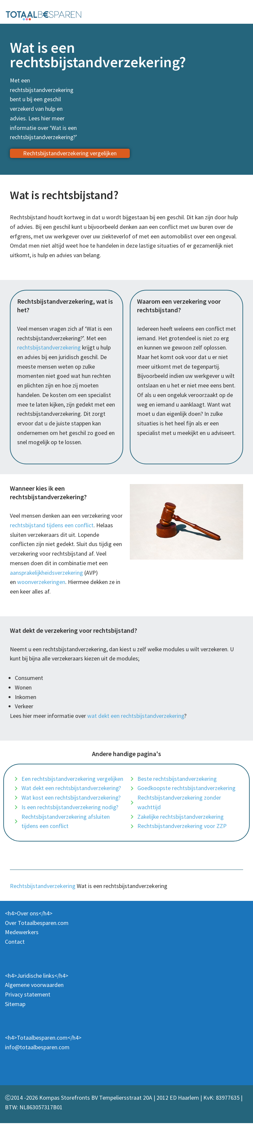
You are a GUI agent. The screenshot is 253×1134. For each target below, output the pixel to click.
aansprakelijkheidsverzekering (47, 573)
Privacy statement (27, 1005)
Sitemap (15, 1015)
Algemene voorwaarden (34, 995)
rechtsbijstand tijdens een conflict (52, 526)
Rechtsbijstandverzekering (42, 897)
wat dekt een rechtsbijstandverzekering (136, 716)
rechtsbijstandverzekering (49, 348)
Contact (15, 952)
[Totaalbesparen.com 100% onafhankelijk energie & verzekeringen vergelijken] (43, 15)
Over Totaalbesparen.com (37, 933)
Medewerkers (22, 943)
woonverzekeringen (41, 583)
